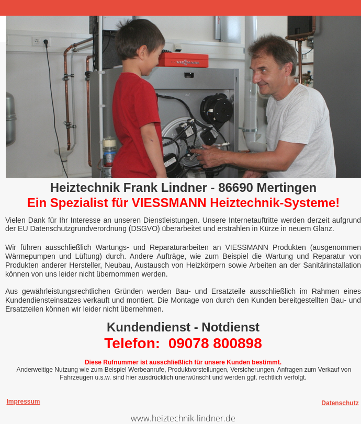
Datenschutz (339, 403)
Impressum (23, 401)
